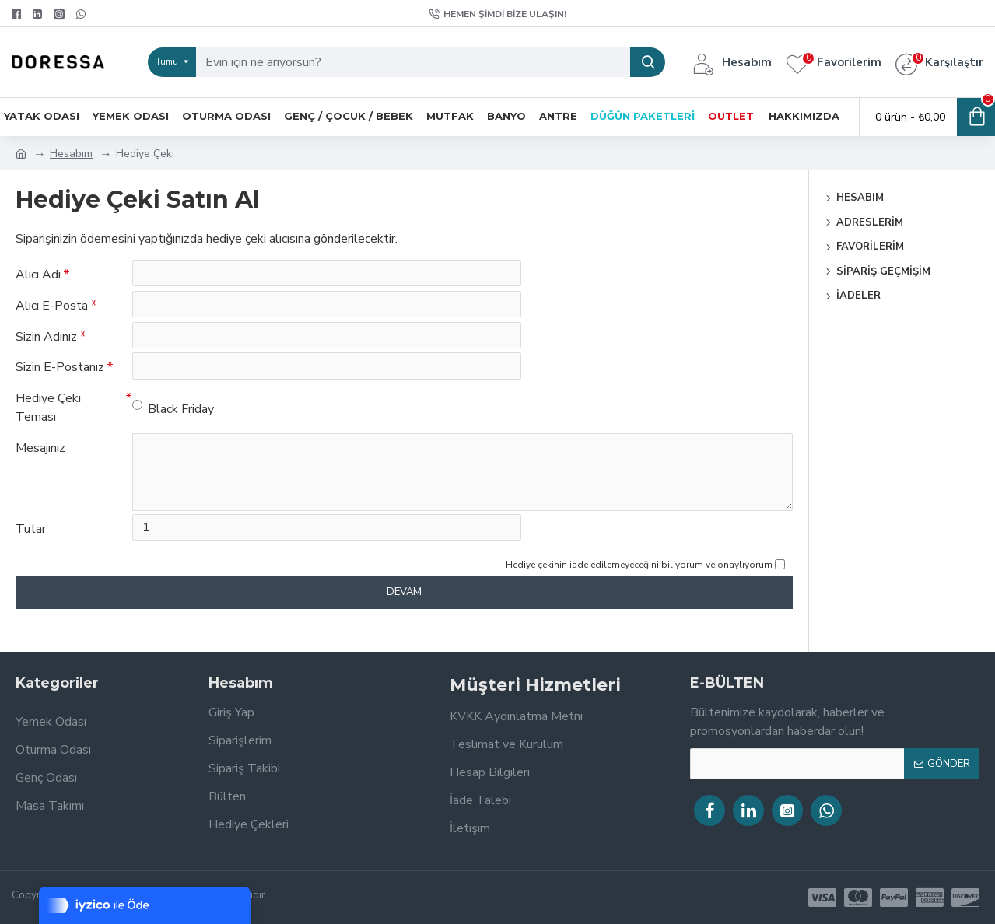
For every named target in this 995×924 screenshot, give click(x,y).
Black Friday (173, 428)
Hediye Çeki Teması (48, 427)
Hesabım (71, 153)
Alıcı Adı (38, 274)
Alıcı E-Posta (52, 310)
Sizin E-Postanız (60, 381)
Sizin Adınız (46, 346)
